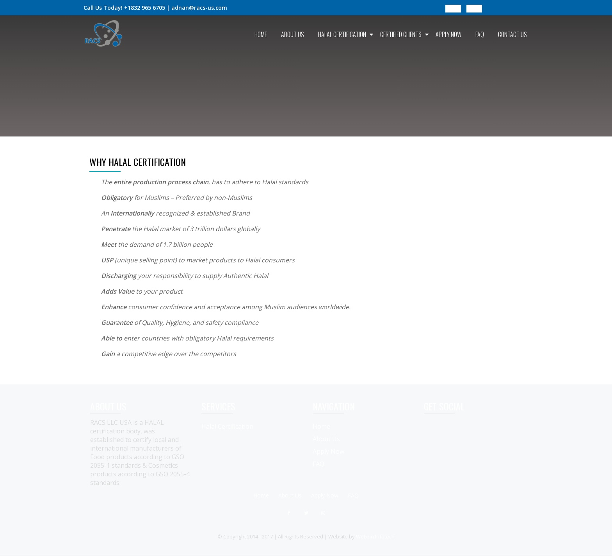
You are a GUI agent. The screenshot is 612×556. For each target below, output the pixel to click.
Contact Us (512, 34)
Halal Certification (342, 34)
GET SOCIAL (444, 406)
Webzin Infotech (375, 536)
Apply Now (448, 34)
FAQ (479, 34)
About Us (292, 34)
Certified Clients (401, 34)
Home (260, 34)
